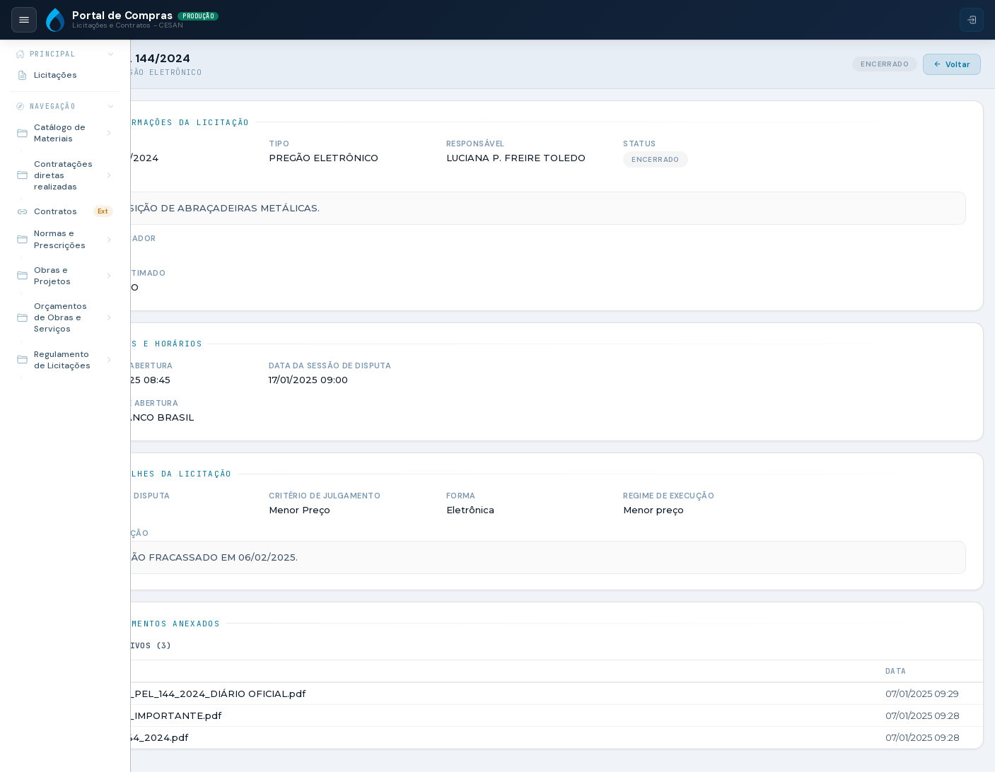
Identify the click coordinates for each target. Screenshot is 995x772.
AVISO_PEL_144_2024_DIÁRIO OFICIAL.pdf (294, 693)
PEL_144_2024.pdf (235, 737)
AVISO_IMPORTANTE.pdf (252, 715)
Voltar (951, 64)
